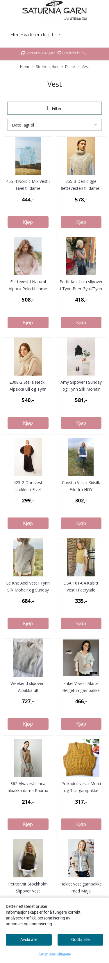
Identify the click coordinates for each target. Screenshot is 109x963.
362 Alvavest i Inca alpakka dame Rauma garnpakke (28, 790)
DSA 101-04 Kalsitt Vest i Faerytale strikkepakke (81, 590)
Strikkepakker (45, 66)
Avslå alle (28, 939)
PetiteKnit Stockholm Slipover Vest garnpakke (28, 891)
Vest (83, 66)
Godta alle (80, 939)
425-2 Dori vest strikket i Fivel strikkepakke (27, 489)
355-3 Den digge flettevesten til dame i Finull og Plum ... (81, 188)
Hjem (24, 66)
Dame (68, 66)
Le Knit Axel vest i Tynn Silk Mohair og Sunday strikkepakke (28, 590)
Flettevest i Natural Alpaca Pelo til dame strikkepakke (28, 288)
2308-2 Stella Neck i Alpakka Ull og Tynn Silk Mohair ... (28, 389)
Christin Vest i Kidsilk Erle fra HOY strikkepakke (81, 489)
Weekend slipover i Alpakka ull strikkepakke (28, 690)
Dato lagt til (23, 125)
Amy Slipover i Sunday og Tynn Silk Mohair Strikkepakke (81, 389)
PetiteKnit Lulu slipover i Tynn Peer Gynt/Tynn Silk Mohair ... (81, 288)
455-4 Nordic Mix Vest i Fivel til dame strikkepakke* (28, 188)
